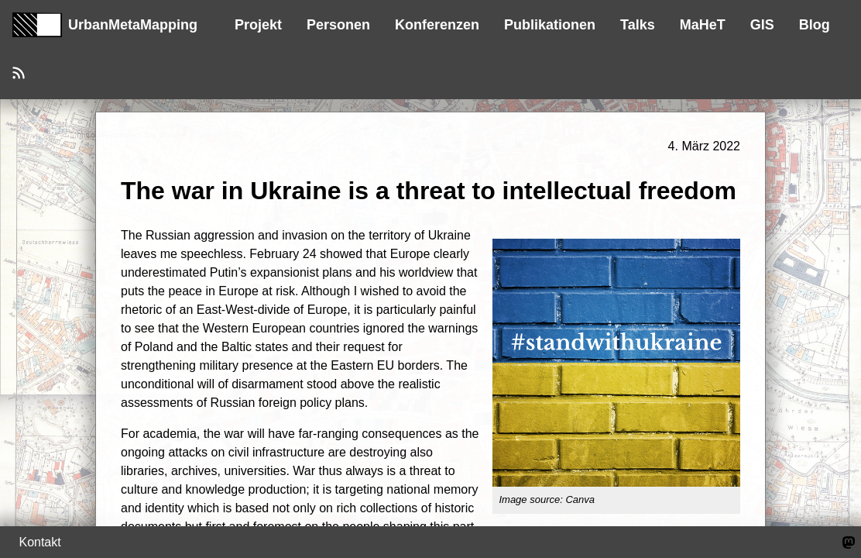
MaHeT (703, 25)
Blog (814, 25)
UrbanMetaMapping (104, 24)
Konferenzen (437, 25)
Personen (338, 25)
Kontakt (39, 542)
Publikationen (549, 25)
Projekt (258, 25)
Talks (637, 25)
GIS (762, 25)
